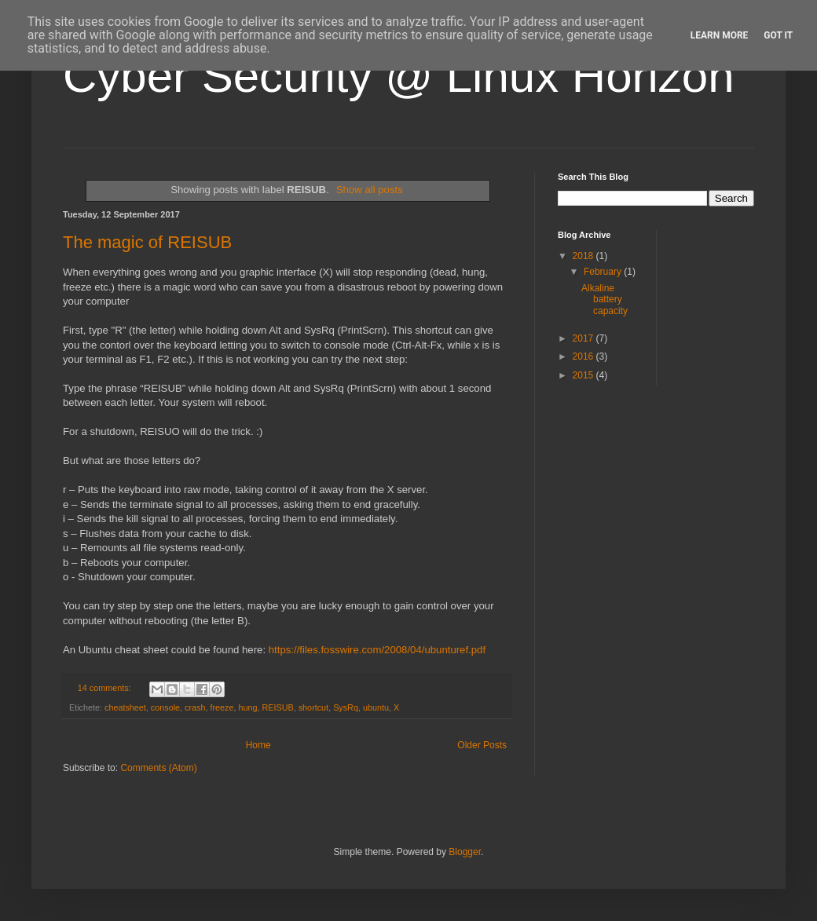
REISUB (278, 707)
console (165, 707)
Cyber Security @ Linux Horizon (399, 75)
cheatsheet (125, 707)
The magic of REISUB (147, 242)
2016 (584, 356)
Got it (778, 35)
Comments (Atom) (158, 767)
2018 (584, 255)
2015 (584, 375)
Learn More (720, 35)
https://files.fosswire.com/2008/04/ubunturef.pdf (377, 650)
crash (195, 707)
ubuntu (376, 707)
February (604, 271)
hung (247, 707)
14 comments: (106, 688)
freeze (221, 707)
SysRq (345, 707)
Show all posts (369, 190)
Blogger (465, 851)
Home (258, 745)
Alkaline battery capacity (604, 299)
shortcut (313, 707)
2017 (584, 338)
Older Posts (482, 745)
